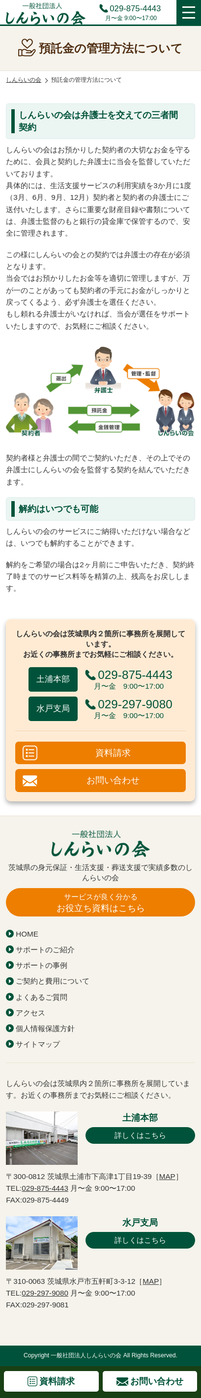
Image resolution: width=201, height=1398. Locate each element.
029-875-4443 (135, 9)
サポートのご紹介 (45, 949)
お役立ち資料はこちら (100, 902)
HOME (27, 934)
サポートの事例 (41, 965)
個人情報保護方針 (45, 1028)
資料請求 (113, 752)
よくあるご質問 (41, 997)
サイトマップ (38, 1044)
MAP (167, 1176)
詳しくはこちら (140, 1135)
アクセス (30, 1013)
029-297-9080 (45, 1293)
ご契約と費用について (52, 981)
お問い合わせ (113, 780)
